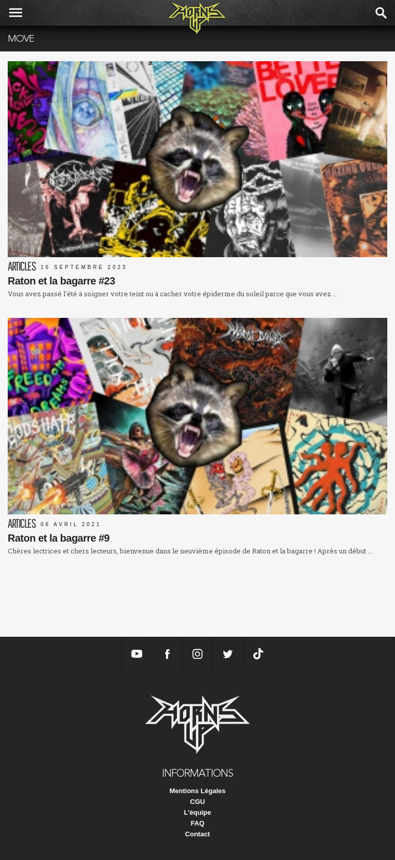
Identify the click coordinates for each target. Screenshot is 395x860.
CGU (197, 801)
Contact (197, 834)
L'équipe (197, 812)
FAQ (198, 823)
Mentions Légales (197, 791)
